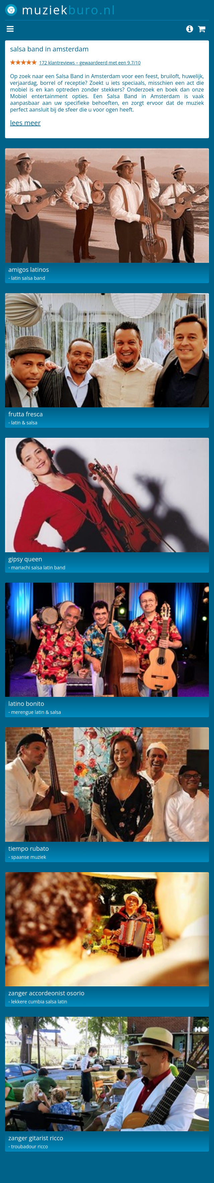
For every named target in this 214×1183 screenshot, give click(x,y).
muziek (69, 10)
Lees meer (25, 122)
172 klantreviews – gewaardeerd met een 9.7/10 (90, 62)
